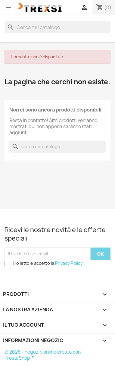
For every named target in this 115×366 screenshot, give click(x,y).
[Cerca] (57, 27)
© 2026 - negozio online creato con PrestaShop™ (43, 355)
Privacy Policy (69, 263)
